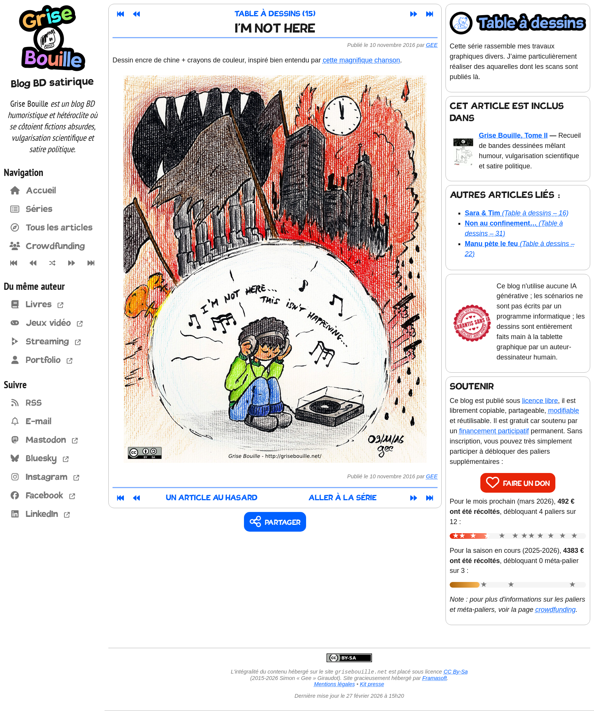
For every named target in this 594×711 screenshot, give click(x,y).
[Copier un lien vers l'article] (275, 522)
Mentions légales (334, 685)
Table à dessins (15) (275, 14)
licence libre (540, 401)
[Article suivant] (72, 263)
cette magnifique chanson (361, 60)
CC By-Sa (456, 672)
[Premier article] (13, 263)
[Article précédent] (33, 263)
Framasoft (434, 679)
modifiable (563, 410)
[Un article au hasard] (52, 263)
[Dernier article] (91, 263)
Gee (432, 45)
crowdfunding (555, 609)
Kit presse (372, 685)
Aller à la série (342, 498)
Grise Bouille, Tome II (513, 135)
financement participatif (494, 431)
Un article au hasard (212, 498)
